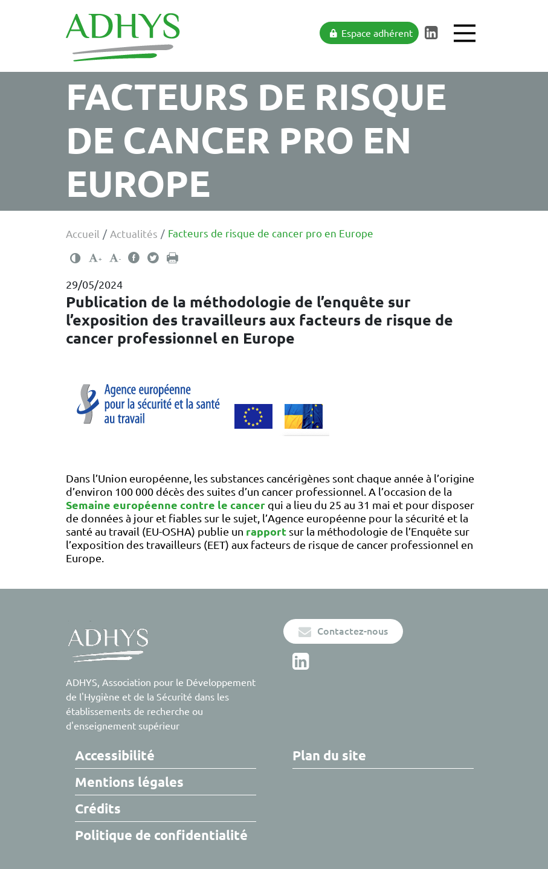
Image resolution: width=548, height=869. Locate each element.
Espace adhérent (371, 33)
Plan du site (329, 755)
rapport (266, 531)
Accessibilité (115, 755)
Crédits (98, 808)
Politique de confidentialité (161, 834)
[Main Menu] (464, 33)
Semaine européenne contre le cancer (165, 505)
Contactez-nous (343, 631)
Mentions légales (129, 781)
